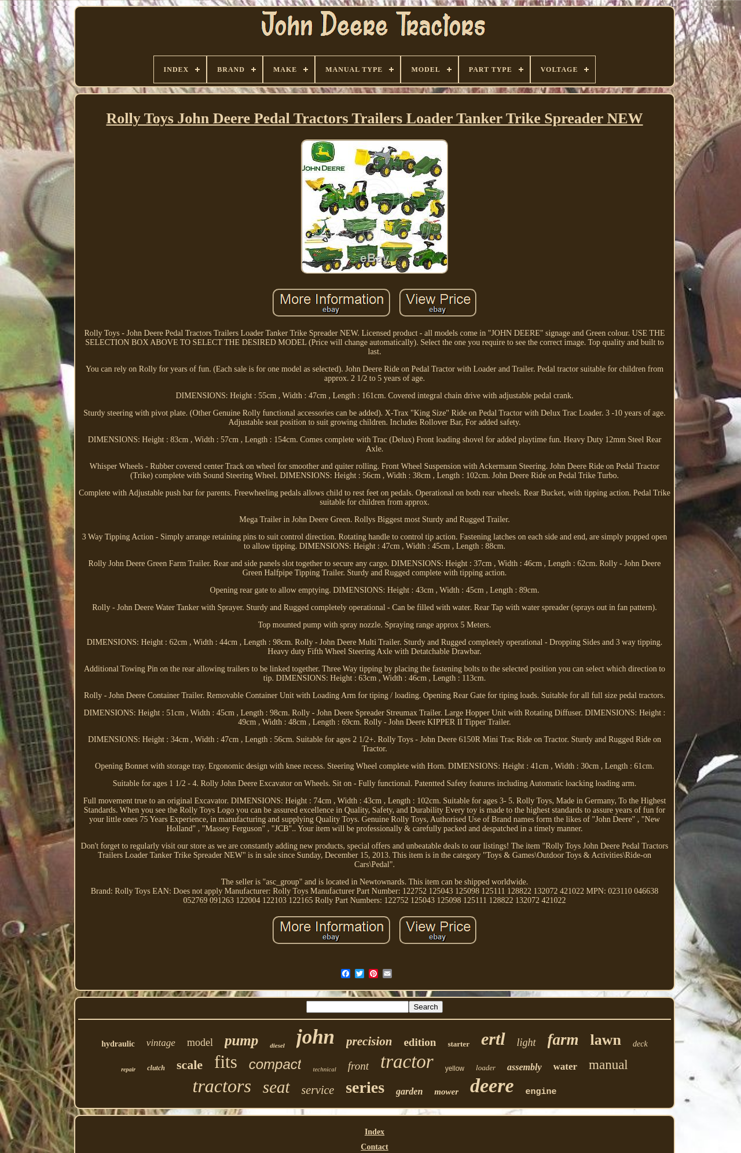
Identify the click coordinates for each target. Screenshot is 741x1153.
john (315, 1037)
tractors (222, 1085)
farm (563, 1039)
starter (458, 1044)
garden (409, 1091)
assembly (524, 1067)
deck (640, 1044)
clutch (156, 1068)
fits (225, 1062)
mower (446, 1091)
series (365, 1087)
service (318, 1090)
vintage (160, 1042)
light (526, 1042)
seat (276, 1087)
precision (369, 1041)
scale (190, 1064)
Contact (374, 1147)
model (200, 1042)
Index (374, 1132)
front (358, 1066)
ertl (493, 1038)
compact (275, 1064)
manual (608, 1064)
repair (128, 1069)
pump (241, 1040)
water (565, 1066)
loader (486, 1067)
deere (492, 1085)
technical (324, 1069)
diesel (277, 1045)
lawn (605, 1039)
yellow (454, 1068)
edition (419, 1042)
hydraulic (118, 1044)
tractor (407, 1061)
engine (540, 1092)
